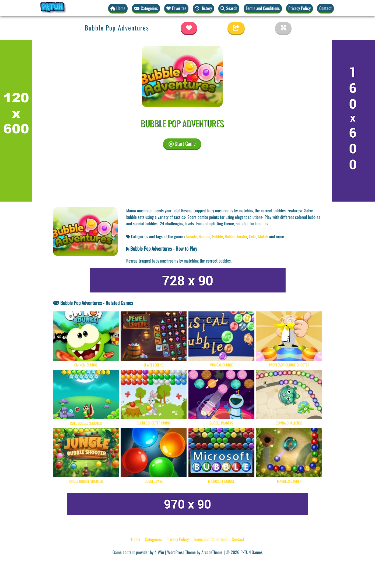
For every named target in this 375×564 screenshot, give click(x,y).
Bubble (217, 236)
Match (263, 236)
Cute (252, 236)
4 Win (159, 552)
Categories (153, 539)
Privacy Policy (299, 8)
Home (135, 539)
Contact (325, 8)
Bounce (204, 236)
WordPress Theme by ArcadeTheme (195, 552)
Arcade (191, 236)
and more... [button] (277, 236)
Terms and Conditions (263, 8)
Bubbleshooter (236, 236)
